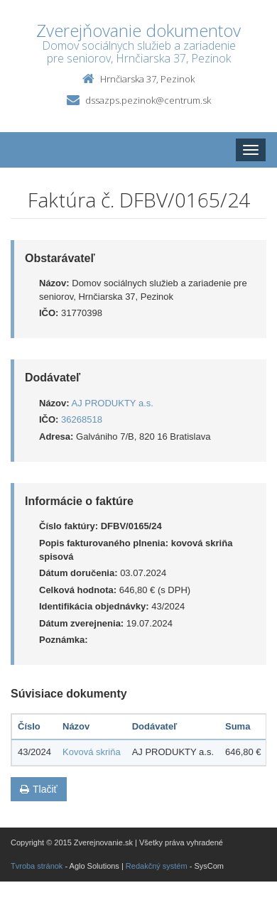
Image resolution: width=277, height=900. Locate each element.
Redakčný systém (157, 866)
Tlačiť (39, 789)
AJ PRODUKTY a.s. (112, 403)
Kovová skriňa (92, 752)
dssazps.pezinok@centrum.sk (148, 100)
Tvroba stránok (37, 866)
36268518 (81, 419)
